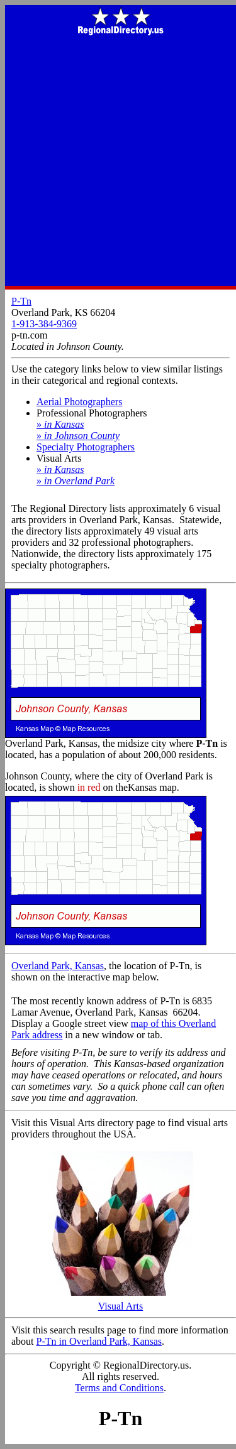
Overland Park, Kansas (57, 965)
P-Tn (21, 301)
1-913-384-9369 (44, 323)
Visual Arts (120, 1301)
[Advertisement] (118, 161)
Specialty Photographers (86, 447)
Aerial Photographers (79, 401)
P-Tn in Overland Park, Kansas (99, 1341)
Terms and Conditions (119, 1387)
